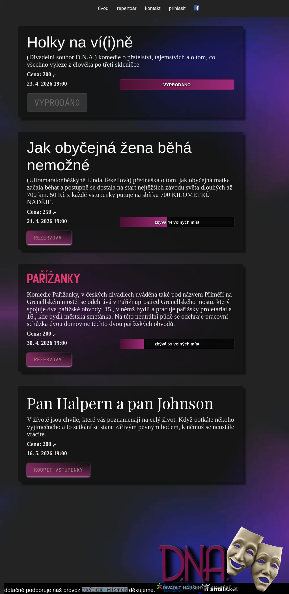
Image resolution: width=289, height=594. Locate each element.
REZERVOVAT (49, 237)
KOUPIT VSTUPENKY (58, 470)
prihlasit (177, 8)
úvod (103, 8)
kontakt (153, 8)
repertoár (127, 8)
